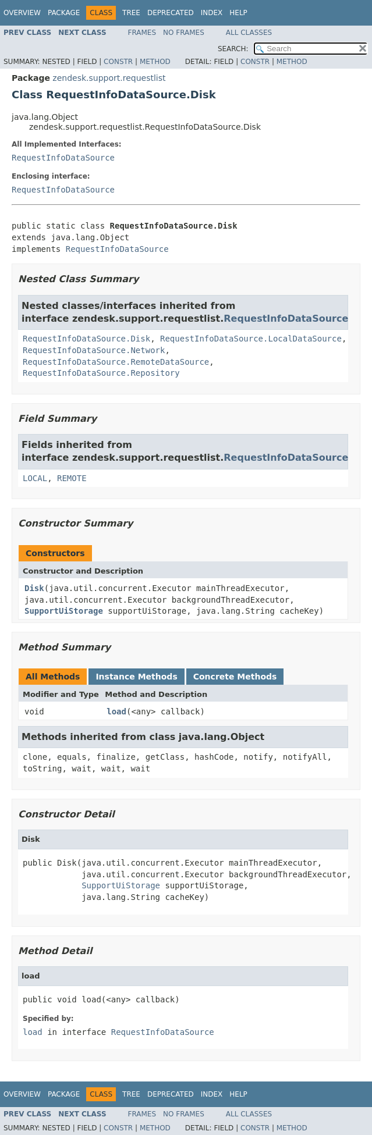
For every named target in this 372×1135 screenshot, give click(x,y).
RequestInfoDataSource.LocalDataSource (251, 338)
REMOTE (72, 478)
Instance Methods (136, 676)
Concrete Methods (235, 676)
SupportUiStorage (63, 610)
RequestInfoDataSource (63, 157)
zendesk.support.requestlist (108, 78)
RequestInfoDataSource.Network (94, 350)
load (116, 711)
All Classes (249, 33)
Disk (34, 588)
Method (155, 62)
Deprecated (170, 13)
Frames (142, 33)
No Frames (183, 33)
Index (212, 13)
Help (238, 13)
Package (64, 13)
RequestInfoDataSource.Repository (101, 373)
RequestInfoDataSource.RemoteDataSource (116, 362)
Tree (131, 13)
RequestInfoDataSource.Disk (86, 338)
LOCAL (35, 478)
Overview (22, 13)
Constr (118, 62)
